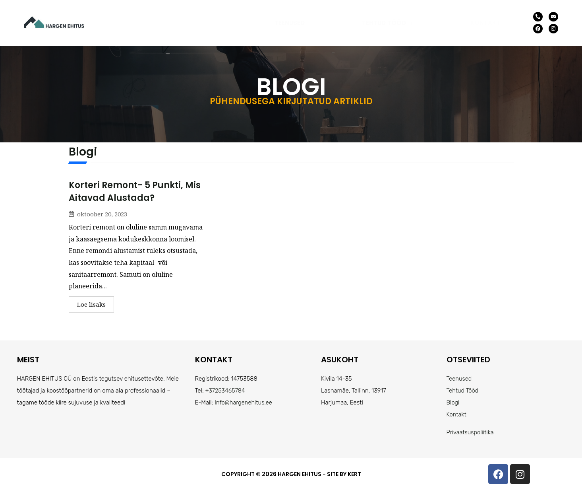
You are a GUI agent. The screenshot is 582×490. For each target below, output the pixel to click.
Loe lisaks (91, 304)
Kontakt (485, 23)
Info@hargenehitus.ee (244, 402)
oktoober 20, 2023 (102, 214)
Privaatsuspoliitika (471, 432)
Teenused (290, 23)
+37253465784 (225, 390)
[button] (387, 23)
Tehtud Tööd (387, 23)
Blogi (453, 402)
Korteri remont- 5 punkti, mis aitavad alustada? (135, 191)
